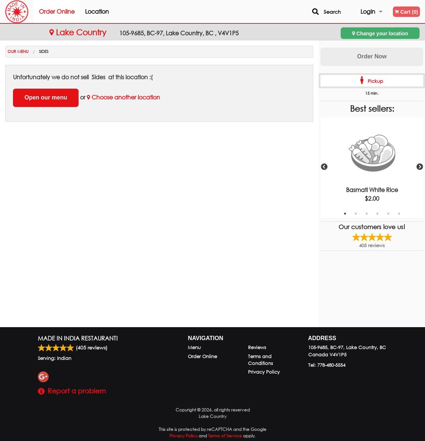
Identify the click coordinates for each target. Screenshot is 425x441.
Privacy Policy (264, 372)
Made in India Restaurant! (78, 338)
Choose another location (123, 97)
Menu (194, 347)
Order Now (372, 56)
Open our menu (46, 97)
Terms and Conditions (260, 359)
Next (419, 167)
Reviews (257, 347)
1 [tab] (345, 213)
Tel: (326, 365)
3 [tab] (366, 213)
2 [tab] (355, 213)
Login (367, 11)
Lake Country (79, 32)
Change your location (380, 33)
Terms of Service (225, 436)
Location (112, 11)
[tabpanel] (371, 167)
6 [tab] (399, 213)
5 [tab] (388, 213)
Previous (324, 167)
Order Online (72, 11)
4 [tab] (377, 213)
